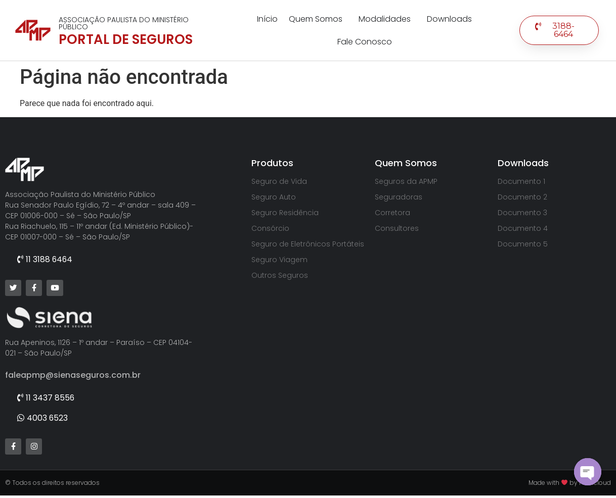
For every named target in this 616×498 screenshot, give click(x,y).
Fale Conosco (364, 41)
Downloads (449, 19)
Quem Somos (318, 19)
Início (267, 19)
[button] (559, 30)
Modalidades (387, 19)
